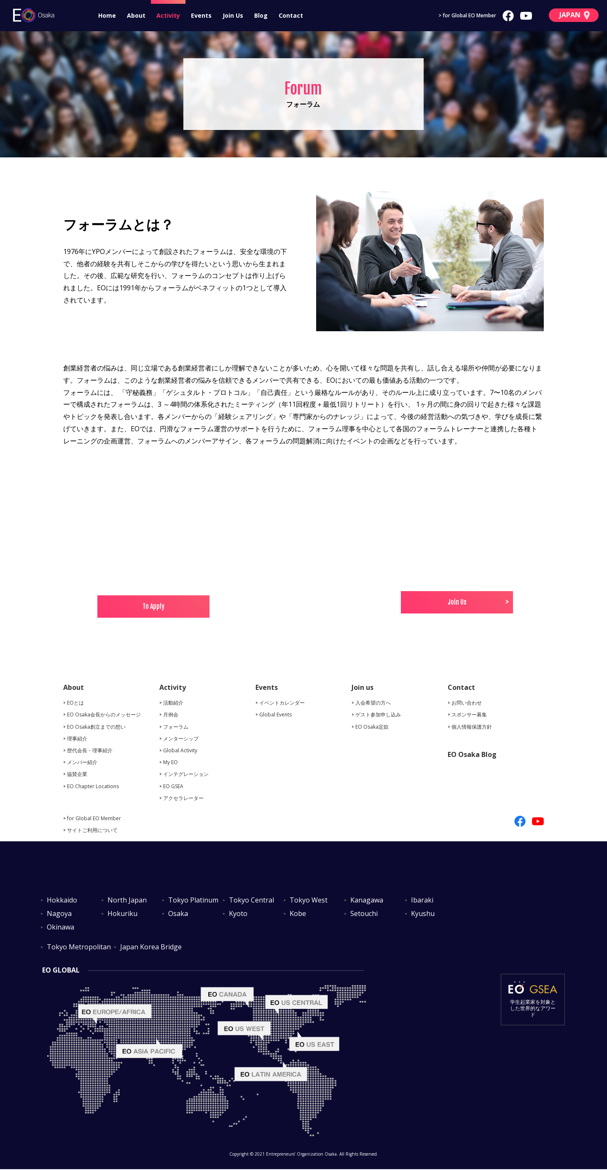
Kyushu (423, 914)
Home (107, 15)
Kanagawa (366, 900)
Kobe (298, 914)
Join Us (233, 15)
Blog (261, 15)
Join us (362, 687)
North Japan (127, 900)
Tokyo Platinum (193, 900)
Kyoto (238, 914)
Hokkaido (62, 900)
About (136, 15)
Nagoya (59, 914)
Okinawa (60, 927)
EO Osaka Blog (472, 754)
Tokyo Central (251, 900)
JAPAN (574, 14)
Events (201, 15)
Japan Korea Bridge (151, 947)
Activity (168, 15)
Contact (291, 15)
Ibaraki (422, 900)
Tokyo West (309, 900)
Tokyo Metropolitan (79, 947)
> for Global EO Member (467, 15)
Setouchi (364, 914)
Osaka (178, 914)
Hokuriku (122, 914)
